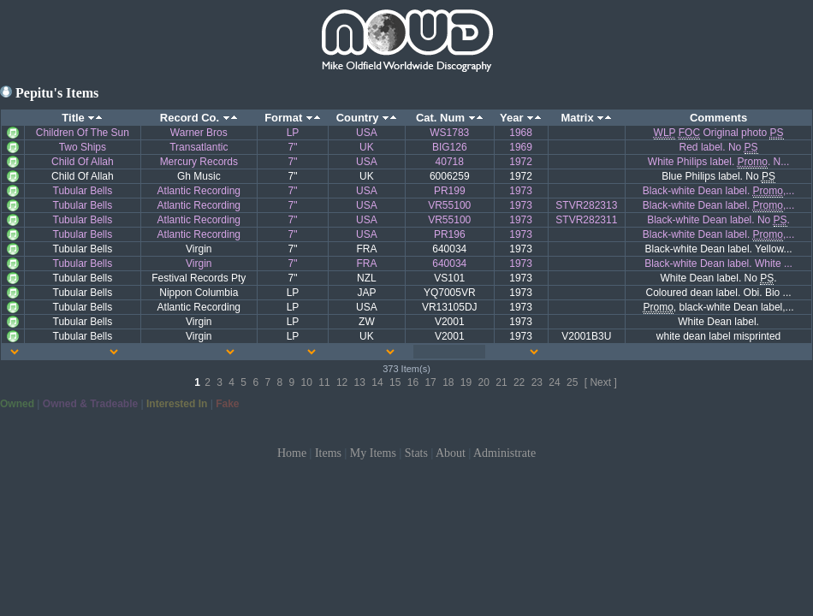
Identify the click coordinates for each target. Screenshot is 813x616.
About (451, 453)
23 (537, 382)
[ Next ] (601, 382)
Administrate (504, 453)
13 (359, 382)
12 (341, 382)
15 (395, 382)
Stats (416, 453)
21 (501, 382)
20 (484, 382)
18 (448, 382)
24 (554, 382)
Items (328, 453)
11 (323, 382)
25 (572, 382)
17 (430, 382)
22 (519, 382)
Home (291, 453)
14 (377, 382)
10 (306, 382)
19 (466, 382)
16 (412, 382)
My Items (373, 453)
